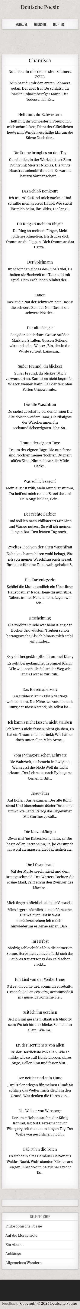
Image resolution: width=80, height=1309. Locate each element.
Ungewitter (40, 793)
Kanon (39, 294)
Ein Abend (13, 1245)
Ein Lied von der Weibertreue (40, 979)
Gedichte (40, 24)
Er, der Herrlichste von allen (40, 1045)
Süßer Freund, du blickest (40, 366)
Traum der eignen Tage (40, 442)
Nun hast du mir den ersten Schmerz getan (40, 74)
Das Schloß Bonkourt (40, 191)
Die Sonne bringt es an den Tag (40, 152)
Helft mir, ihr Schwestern (40, 114)
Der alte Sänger (40, 327)
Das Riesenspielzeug (39, 689)
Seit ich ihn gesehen (40, 1012)
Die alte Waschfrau (40, 404)
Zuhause (22, 24)
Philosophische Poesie (23, 1226)
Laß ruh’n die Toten (40, 1149)
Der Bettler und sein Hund (40, 1077)
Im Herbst (40, 941)
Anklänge (13, 1254)
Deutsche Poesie (40, 6)
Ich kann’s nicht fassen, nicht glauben (40, 722)
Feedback (9, 1304)
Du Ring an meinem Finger (40, 223)
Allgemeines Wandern (23, 1263)
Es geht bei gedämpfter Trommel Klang (40, 656)
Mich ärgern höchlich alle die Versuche (40, 902)
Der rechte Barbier (40, 514)
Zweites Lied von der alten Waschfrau (40, 547)
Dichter (58, 24)
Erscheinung (40, 618)
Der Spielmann (40, 262)
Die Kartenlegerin (40, 579)
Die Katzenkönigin (40, 831)
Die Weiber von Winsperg (40, 1110)
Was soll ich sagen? (40, 481)
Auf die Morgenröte (21, 1236)
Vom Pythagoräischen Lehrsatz (40, 755)
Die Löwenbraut (40, 864)
